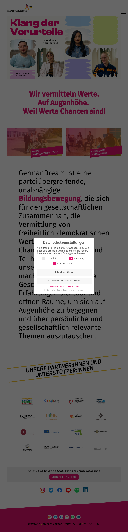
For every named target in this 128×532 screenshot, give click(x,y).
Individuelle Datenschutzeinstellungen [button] (64, 286)
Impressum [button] (80, 290)
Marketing (76, 258)
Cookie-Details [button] (49, 290)
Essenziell (49, 258)
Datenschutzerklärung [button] (65, 290)
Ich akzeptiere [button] (64, 272)
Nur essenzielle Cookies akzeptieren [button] (64, 281)
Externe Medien (63, 263)
